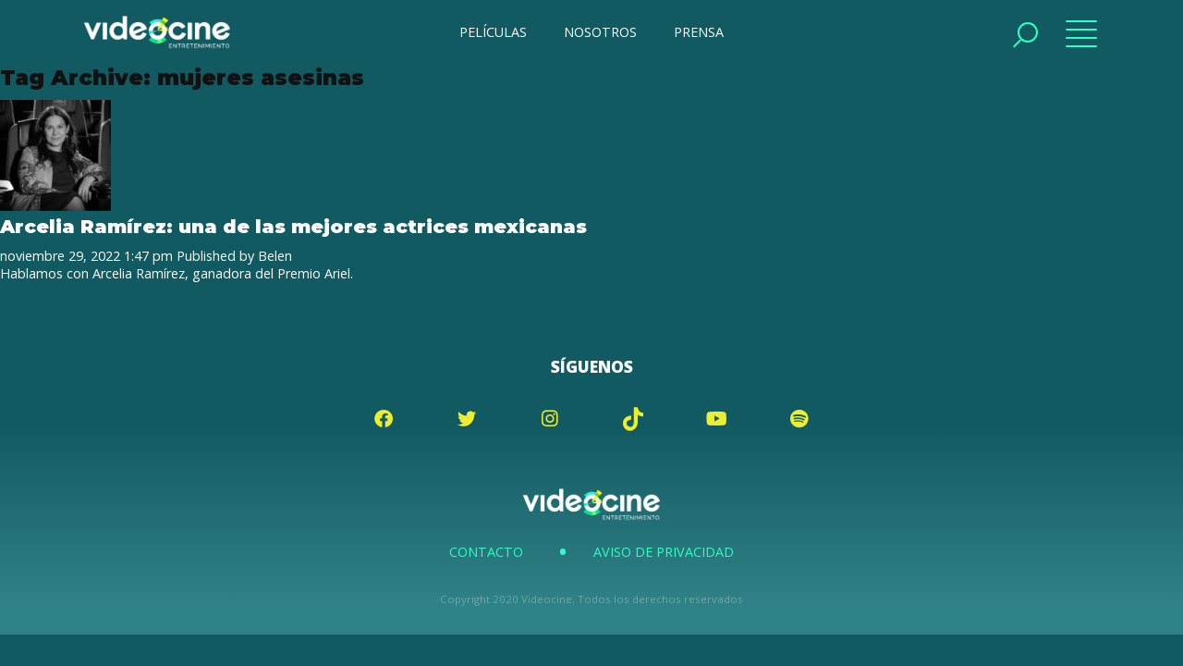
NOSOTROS (600, 32)
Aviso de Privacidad (663, 552)
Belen (275, 256)
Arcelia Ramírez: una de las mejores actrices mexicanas (293, 226)
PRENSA (699, 32)
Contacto (486, 552)
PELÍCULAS (493, 32)
